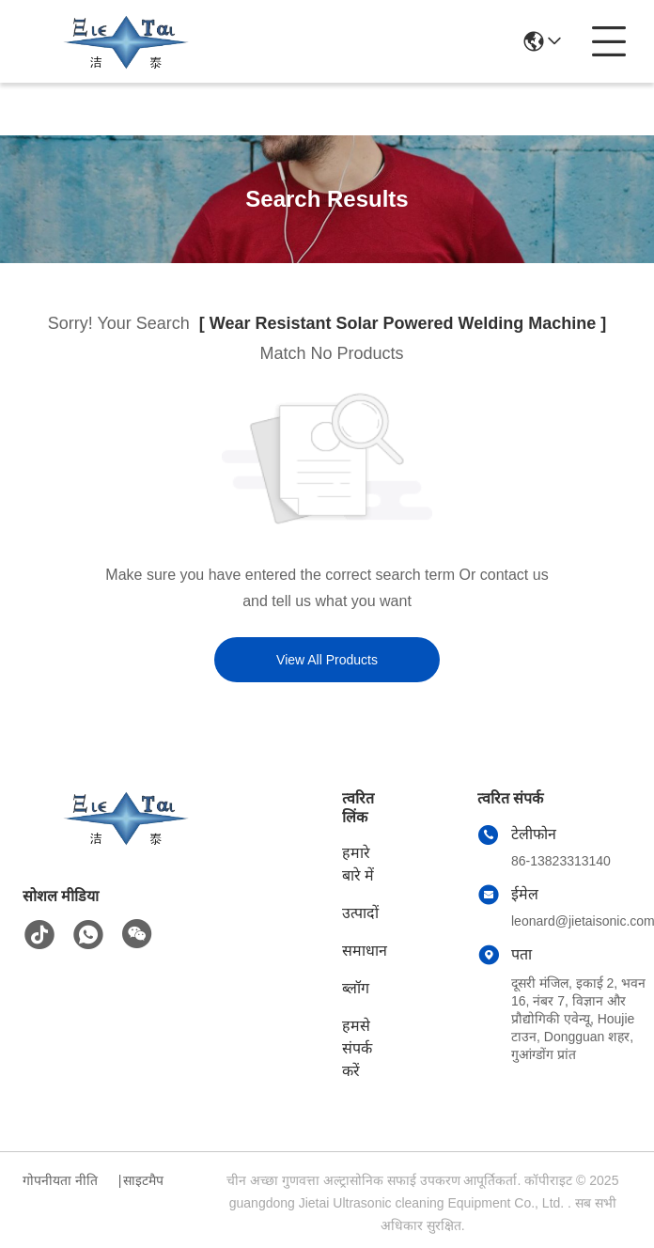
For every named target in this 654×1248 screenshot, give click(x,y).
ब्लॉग (355, 988)
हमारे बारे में (358, 864)
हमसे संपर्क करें (357, 1048)
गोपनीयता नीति (60, 1180)
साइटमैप (143, 1180)
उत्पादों (360, 913)
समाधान (364, 951)
